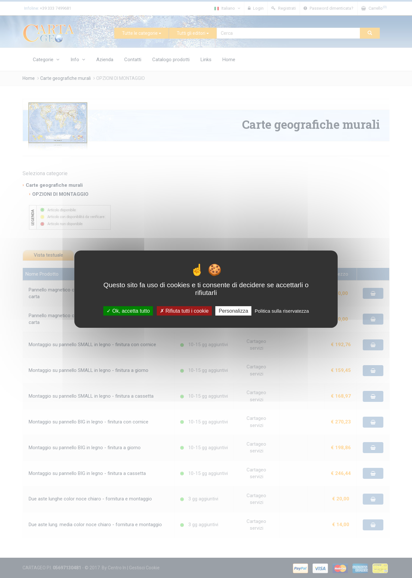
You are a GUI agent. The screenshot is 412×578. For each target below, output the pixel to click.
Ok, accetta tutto (128, 310)
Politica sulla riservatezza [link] (282, 310)
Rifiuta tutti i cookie (184, 310)
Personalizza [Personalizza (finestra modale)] (233, 310)
